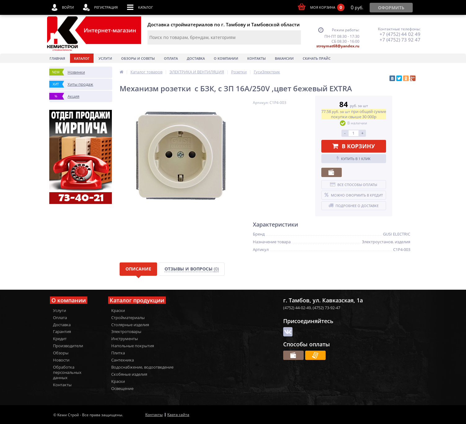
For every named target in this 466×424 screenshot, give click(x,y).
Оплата (171, 58)
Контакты (256, 58)
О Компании (226, 58)
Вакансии (284, 58)
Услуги (105, 58)
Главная (57, 58)
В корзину (353, 146)
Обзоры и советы (138, 58)
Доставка (196, 58)
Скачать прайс (317, 58)
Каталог (82, 58)
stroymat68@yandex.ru (337, 46)
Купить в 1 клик (353, 158)
